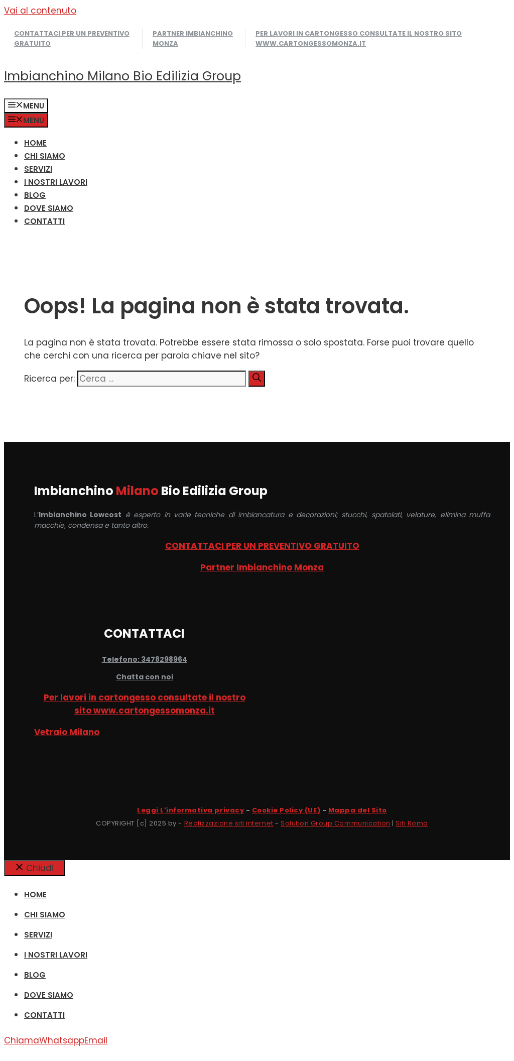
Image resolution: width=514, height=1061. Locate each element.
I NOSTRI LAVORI (55, 182)
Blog (35, 195)
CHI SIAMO (44, 156)
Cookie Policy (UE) (286, 810)
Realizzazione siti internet (229, 823)
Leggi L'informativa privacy (190, 810)
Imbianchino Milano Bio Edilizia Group (122, 76)
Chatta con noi (144, 677)
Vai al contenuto (40, 11)
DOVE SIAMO (48, 208)
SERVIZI (38, 169)
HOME (35, 143)
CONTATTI (44, 221)
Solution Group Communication (336, 823)
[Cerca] (256, 379)
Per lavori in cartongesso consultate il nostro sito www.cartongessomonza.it (358, 38)
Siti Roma (412, 823)
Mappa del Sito (357, 810)
